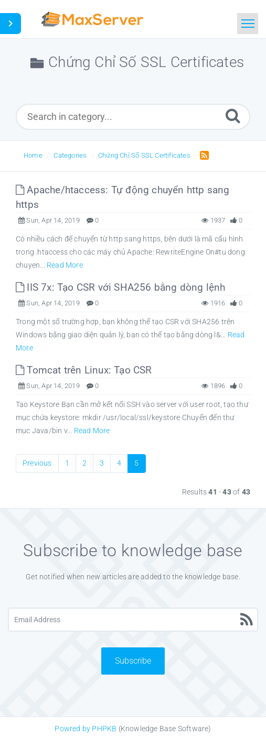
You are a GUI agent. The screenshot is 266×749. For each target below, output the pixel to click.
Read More (65, 265)
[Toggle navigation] (247, 23)
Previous (37, 463)
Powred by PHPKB (85, 728)
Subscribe (133, 661)
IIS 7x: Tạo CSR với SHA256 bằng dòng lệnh (121, 287)
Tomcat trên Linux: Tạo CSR (84, 370)
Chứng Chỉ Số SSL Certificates (144, 155)
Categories (70, 155)
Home (33, 155)
